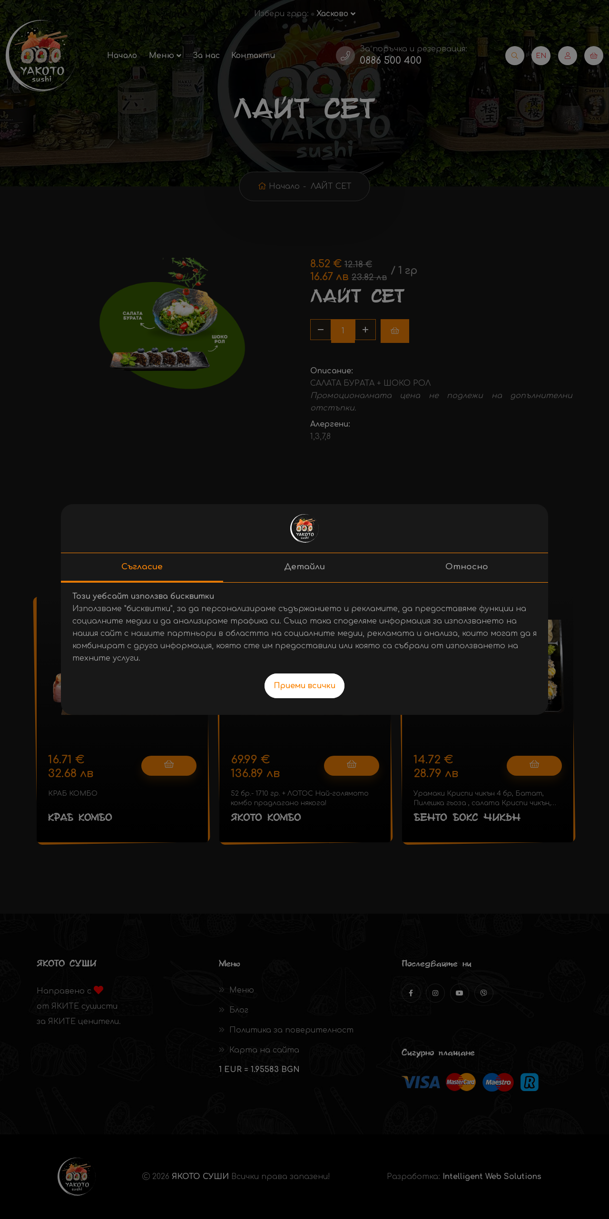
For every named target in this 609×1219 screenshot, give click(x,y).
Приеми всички (304, 686)
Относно (466, 566)
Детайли (304, 566)
